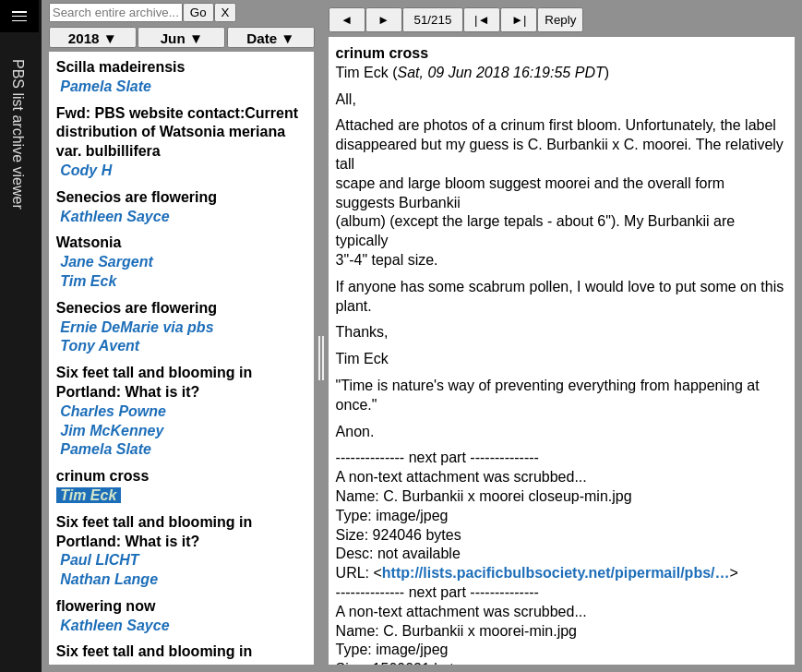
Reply (560, 20)
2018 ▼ (92, 38)
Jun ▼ (182, 38)
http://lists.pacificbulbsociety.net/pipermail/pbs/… (556, 573)
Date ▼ (270, 38)
